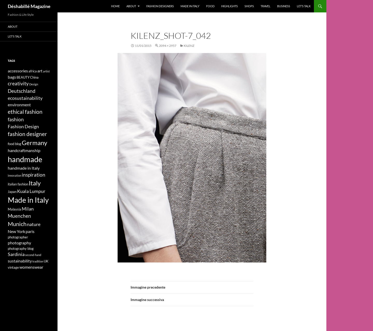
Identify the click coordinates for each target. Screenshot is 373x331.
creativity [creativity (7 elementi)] (18, 83)
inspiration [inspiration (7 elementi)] (33, 175)
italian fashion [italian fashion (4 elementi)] (18, 184)
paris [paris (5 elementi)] (30, 231)
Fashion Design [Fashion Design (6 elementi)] (23, 126)
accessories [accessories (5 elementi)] (18, 70)
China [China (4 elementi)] (34, 77)
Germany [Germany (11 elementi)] (34, 142)
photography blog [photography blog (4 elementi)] (21, 248)
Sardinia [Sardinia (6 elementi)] (16, 254)
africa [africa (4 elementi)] (32, 71)
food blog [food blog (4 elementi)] (14, 144)
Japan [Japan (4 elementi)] (12, 192)
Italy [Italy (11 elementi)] (35, 183)
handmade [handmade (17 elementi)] (25, 159)
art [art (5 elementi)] (39, 70)
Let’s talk (304, 6)
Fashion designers (160, 6)
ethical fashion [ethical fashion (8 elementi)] (25, 112)
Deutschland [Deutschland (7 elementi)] (21, 91)
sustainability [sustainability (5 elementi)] (20, 260)
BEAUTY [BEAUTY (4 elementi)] (23, 77)
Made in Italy (190, 6)
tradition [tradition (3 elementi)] (37, 261)
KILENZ (189, 46)
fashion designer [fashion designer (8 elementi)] (27, 134)
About (131, 6)
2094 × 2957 (167, 46)
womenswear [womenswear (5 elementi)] (31, 267)
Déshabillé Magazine (29, 6)
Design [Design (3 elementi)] (33, 84)
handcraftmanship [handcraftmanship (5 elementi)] (24, 150)
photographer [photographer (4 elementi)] (18, 237)
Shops (249, 6)
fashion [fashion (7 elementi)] (16, 119)
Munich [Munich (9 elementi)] (17, 223)
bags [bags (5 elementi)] (12, 76)
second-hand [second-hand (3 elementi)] (33, 255)
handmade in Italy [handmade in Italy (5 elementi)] (24, 168)
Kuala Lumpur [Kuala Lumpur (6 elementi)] (31, 191)
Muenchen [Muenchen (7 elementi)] (19, 216)
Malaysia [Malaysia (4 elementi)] (14, 209)
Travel (265, 6)
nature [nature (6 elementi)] (33, 224)
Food (210, 6)
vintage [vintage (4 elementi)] (13, 267)
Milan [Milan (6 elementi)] (28, 209)
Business (283, 6)
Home (115, 6)
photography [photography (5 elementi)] (19, 242)
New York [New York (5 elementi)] (16, 231)
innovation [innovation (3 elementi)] (14, 175)
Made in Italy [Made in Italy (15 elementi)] (28, 200)
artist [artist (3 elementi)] (46, 71)
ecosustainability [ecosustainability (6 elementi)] (25, 98)
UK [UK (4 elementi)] (46, 261)
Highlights (229, 6)
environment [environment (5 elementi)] (19, 104)
